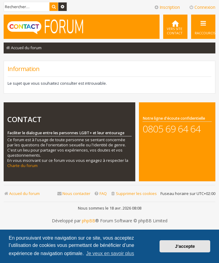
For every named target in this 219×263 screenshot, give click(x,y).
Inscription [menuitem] (167, 7)
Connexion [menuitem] (202, 7)
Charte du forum (22, 165)
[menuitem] (175, 27)
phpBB (88, 221)
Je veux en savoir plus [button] (110, 253)
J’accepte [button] (185, 246)
